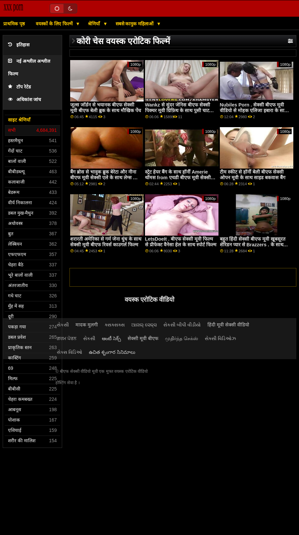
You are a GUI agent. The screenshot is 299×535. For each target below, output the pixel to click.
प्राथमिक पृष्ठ (14, 23)
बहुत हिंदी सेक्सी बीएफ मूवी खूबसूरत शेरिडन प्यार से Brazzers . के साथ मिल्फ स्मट (252, 244)
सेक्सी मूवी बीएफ (143, 338)
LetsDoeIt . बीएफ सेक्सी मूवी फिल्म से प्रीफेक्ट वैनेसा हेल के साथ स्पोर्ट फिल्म (180, 241)
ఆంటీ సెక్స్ (111, 338)
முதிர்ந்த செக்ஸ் (181, 338)
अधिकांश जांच (24, 99)
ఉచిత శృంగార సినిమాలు (112, 352)
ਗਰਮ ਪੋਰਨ (67, 338)
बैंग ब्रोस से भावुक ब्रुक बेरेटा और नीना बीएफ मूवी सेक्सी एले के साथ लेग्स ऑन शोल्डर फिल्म (105, 177)
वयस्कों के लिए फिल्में (55, 23)
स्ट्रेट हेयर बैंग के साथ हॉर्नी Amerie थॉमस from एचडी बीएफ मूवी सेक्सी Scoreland (178, 177)
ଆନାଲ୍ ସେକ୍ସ (144, 324)
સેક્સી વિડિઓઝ (220, 338)
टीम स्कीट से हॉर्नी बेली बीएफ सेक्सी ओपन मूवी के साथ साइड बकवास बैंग (252, 174)
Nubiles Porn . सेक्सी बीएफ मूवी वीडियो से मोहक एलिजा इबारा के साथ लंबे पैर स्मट (253, 110)
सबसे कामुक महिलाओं (135, 23)
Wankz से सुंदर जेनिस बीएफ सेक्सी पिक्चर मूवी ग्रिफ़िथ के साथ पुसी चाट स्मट (177, 110)
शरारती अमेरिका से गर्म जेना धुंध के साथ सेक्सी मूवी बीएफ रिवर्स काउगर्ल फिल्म (105, 241)
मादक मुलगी (87, 324)
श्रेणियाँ (94, 23)
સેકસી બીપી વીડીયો (182, 324)
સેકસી (63, 324)
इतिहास (18, 44)
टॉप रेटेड (19, 86)
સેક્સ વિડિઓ (69, 352)
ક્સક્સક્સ (115, 324)
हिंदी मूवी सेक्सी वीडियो (228, 324)
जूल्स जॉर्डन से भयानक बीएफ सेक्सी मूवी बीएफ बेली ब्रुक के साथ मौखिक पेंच (105, 107)
